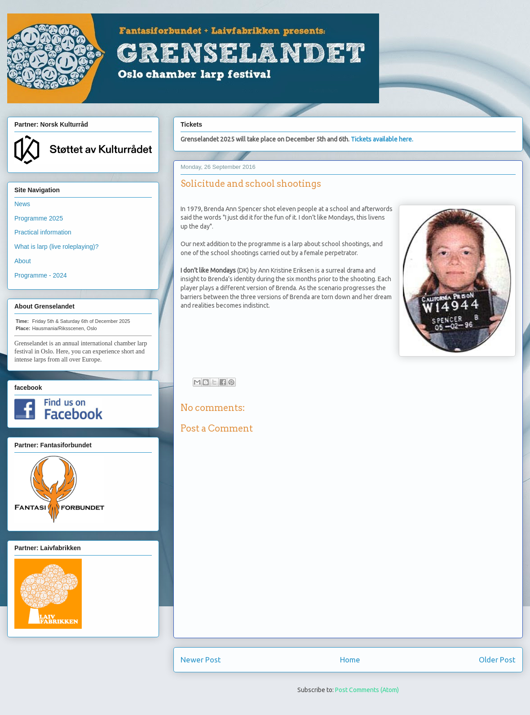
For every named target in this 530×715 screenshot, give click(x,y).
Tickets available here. (382, 139)
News (22, 203)
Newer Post (201, 659)
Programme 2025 (38, 218)
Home (350, 659)
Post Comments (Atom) (367, 689)
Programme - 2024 (40, 275)
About (22, 261)
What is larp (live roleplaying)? (56, 246)
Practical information (42, 232)
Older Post (497, 659)
